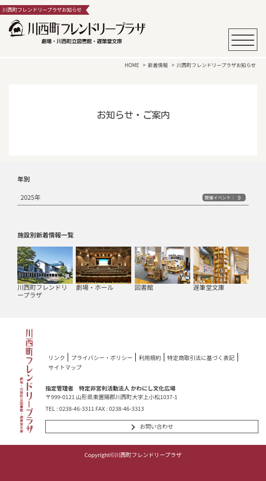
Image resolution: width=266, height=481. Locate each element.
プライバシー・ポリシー (102, 357)
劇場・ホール (103, 269)
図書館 (162, 269)
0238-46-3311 (76, 408)
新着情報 (158, 65)
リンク (56, 357)
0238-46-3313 (126, 408)
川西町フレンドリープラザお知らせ (216, 65)
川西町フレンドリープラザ (45, 273)
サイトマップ (65, 367)
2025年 (132, 197)
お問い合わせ (156, 426)
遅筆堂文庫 (221, 269)
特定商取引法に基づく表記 (200, 357)
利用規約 (150, 357)
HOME (132, 65)
